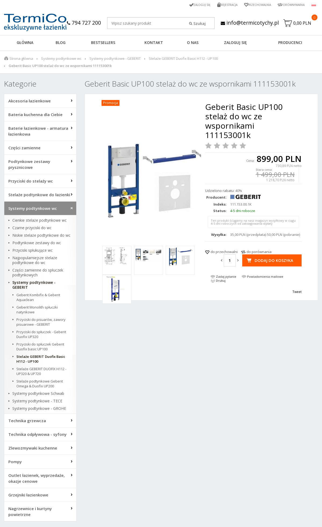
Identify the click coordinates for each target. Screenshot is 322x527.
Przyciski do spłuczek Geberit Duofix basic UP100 (40, 348)
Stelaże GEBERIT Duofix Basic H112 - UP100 (183, 59)
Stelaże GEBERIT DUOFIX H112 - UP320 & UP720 (41, 372)
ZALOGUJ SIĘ (235, 43)
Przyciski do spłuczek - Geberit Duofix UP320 (41, 335)
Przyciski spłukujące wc (32, 251)
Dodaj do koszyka (273, 261)
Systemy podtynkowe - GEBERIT (115, 59)
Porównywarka (291, 4)
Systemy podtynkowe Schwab (38, 394)
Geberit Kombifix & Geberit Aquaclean (38, 298)
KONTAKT (153, 43)
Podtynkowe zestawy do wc (36, 244)
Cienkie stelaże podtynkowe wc (39, 221)
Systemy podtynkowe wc (61, 59)
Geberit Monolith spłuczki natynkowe (37, 311)
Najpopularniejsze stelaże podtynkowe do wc (34, 261)
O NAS (192, 43)
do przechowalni (224, 253)
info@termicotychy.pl (175, 32)
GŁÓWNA (25, 43)
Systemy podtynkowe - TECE (37, 402)
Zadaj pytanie (226, 278)
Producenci (290, 43)
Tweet (297, 293)
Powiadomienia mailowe (265, 278)
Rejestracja (220, 4)
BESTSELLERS (103, 43)
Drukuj (221, 282)
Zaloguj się (191, 4)
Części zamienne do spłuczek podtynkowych (37, 274)
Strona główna (21, 59)
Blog (61, 43)
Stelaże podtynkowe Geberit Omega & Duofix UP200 (39, 385)
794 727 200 (116, 22)
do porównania (259, 253)
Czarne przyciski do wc (32, 229)
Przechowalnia (253, 4)
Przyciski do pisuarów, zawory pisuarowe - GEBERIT (41, 323)
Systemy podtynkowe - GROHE (39, 409)
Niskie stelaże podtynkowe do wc (41, 236)
